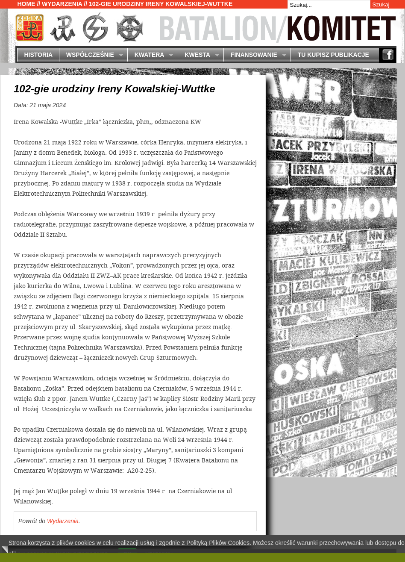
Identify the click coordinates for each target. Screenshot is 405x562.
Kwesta (198, 55)
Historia (38, 54)
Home (26, 3)
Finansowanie (254, 55)
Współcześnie (91, 55)
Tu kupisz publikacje (333, 54)
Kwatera (150, 55)
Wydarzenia (62, 3)
